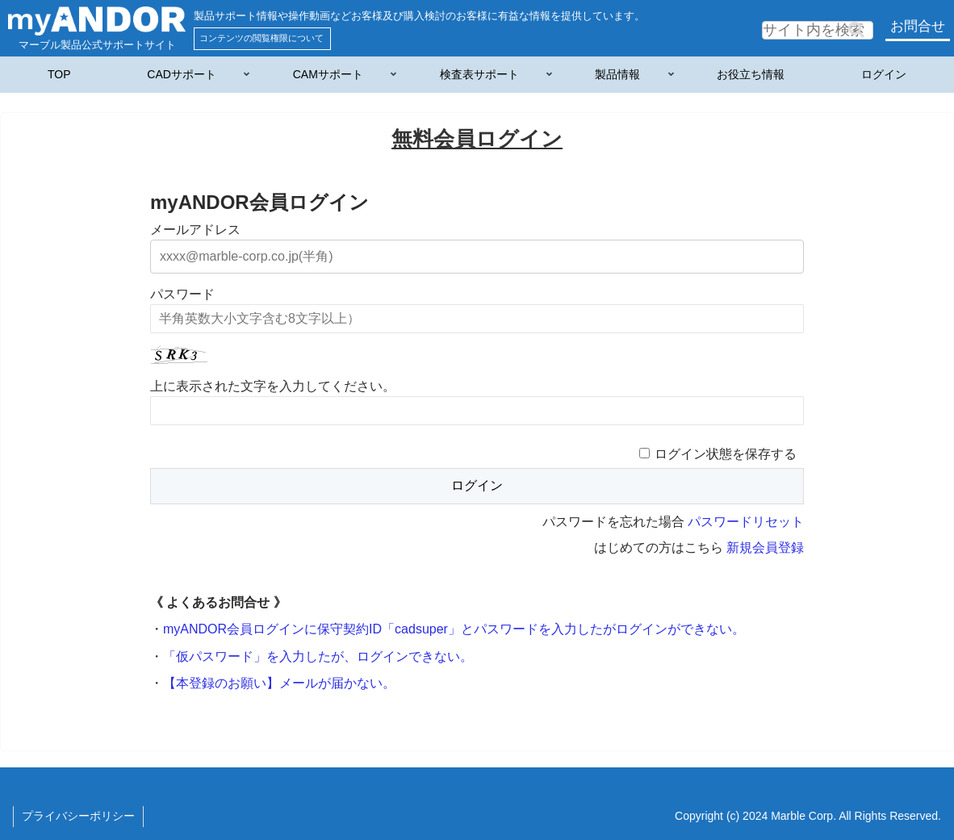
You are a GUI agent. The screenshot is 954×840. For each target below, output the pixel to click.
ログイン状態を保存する (726, 454)
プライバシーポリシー (78, 815)
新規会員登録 (765, 547)
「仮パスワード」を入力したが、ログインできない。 (318, 656)
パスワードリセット (746, 522)
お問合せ (917, 26)
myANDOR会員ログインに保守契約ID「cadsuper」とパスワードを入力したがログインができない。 (454, 629)
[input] (817, 30)
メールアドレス (195, 229)
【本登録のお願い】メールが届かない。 (279, 683)
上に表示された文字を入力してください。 (272, 386)
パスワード (182, 294)
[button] (856, 30)
